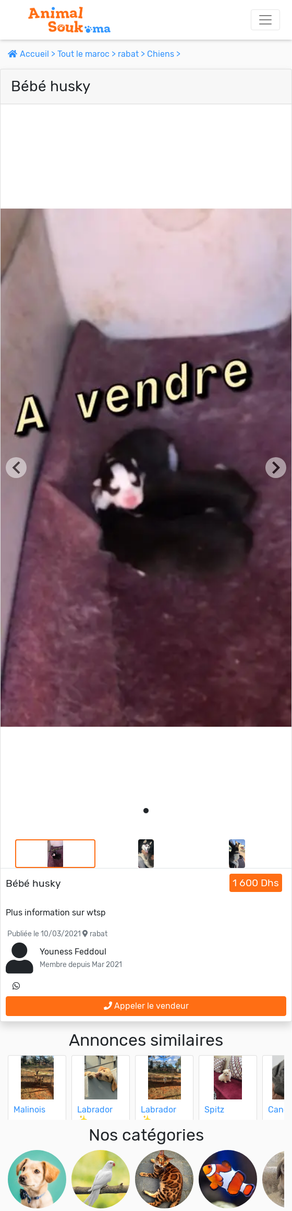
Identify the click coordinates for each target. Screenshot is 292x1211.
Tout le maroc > (87, 54)
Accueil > (32, 54)
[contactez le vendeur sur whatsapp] (16, 986)
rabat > (132, 54)
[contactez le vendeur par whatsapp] (16, 986)
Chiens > (163, 54)
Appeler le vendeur (146, 1006)
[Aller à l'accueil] (69, 19)
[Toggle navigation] (265, 19)
